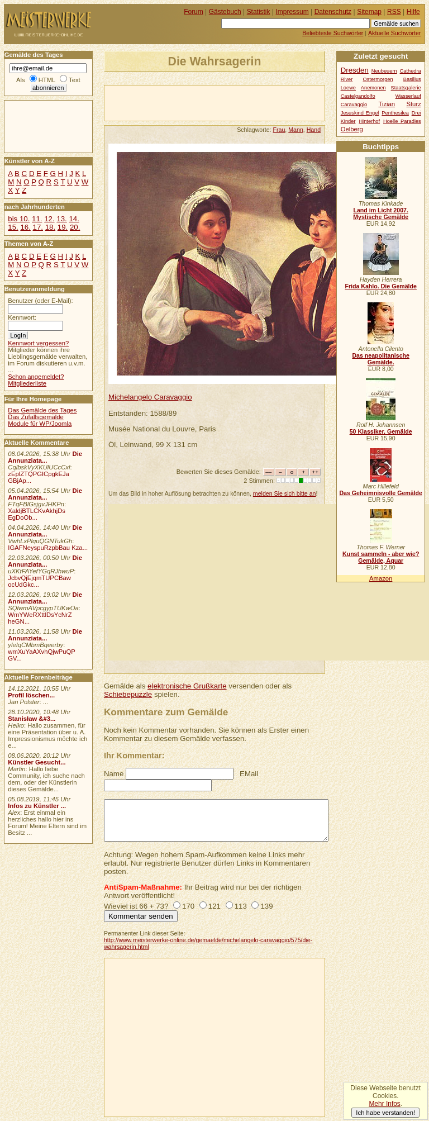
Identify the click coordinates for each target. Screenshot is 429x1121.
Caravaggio (354, 104)
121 (214, 906)
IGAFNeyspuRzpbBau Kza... (48, 547)
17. (38, 227)
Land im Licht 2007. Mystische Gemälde (380, 213)
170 (188, 906)
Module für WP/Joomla (40, 423)
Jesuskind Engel (360, 113)
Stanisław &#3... (31, 718)
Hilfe (413, 12)
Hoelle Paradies (402, 121)
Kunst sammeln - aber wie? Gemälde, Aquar (380, 557)
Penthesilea (395, 113)
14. (74, 219)
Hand (314, 129)
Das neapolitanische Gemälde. (380, 358)
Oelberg (352, 129)
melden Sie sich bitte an (284, 493)
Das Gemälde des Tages (42, 410)
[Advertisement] (235, 102)
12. (49, 219)
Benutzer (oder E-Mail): (40, 300)
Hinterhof (369, 121)
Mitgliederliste (27, 383)
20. (75, 227)
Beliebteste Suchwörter (332, 33)
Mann (295, 129)
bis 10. (19, 219)
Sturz (413, 104)
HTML (47, 80)
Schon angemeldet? (36, 376)
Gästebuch (225, 12)
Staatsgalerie (406, 88)
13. (61, 219)
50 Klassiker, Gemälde (381, 431)
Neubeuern (384, 71)
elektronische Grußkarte (187, 686)
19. (63, 227)
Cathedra (410, 71)
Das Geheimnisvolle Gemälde (380, 493)
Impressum (292, 12)
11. (37, 219)
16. (25, 227)
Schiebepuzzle (128, 694)
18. (50, 227)
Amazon (380, 578)
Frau (279, 129)
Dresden (355, 70)
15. (13, 227)
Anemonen (373, 88)
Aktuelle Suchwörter (394, 33)
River (347, 79)
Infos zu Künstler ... (37, 805)
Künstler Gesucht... (36, 762)
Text (74, 80)
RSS (394, 12)
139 (266, 906)
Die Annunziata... (45, 457)
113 (241, 906)
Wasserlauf (408, 96)
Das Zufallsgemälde (36, 417)
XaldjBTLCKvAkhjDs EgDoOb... (36, 514)
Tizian (386, 104)
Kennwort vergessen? (38, 343)
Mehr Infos (384, 1104)
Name (113, 774)
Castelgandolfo (358, 96)
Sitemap (369, 12)
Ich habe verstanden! (385, 1112)
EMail (249, 774)
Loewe (348, 88)
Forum (193, 12)
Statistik (258, 12)
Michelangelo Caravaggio (150, 397)
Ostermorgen (378, 79)
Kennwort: (22, 317)
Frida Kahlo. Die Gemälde (381, 286)
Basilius (412, 79)
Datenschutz (332, 12)
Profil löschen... (31, 695)
